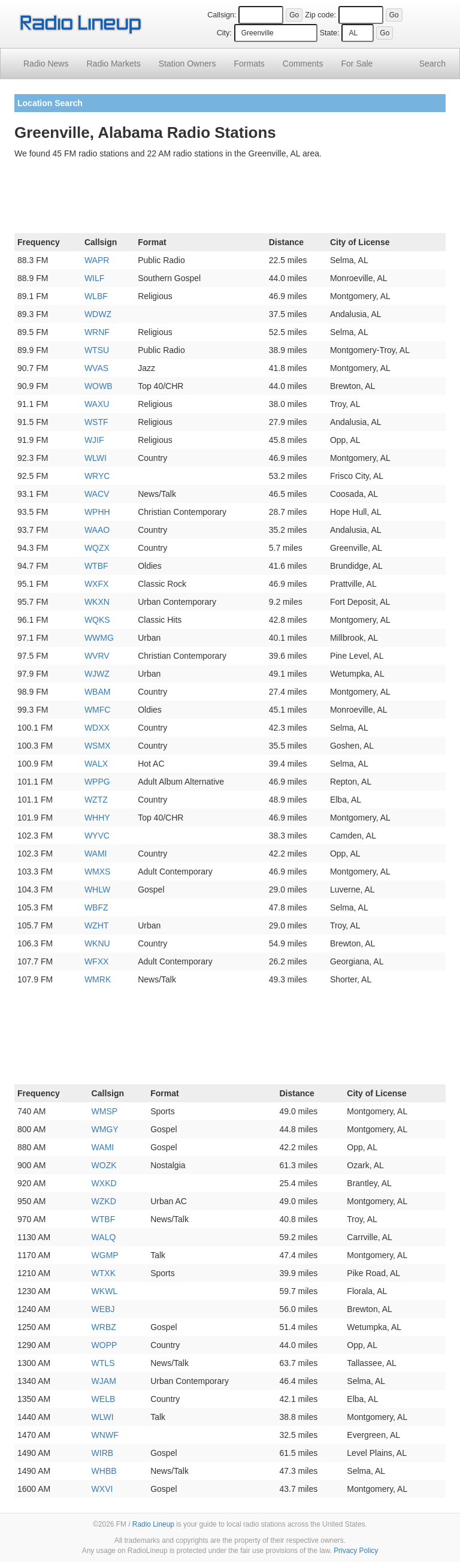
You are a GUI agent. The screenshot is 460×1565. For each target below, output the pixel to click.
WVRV (97, 656)
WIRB (103, 1453)
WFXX (96, 961)
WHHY (97, 817)
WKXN (97, 602)
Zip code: (320, 15)
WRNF (97, 332)
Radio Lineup (153, 1524)
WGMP (105, 1255)
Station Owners (187, 63)
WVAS (96, 368)
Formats (249, 63)
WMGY (105, 1129)
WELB (104, 1399)
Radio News (45, 63)
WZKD (104, 1201)
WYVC (97, 835)
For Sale (357, 63)
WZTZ (96, 799)
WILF (94, 278)
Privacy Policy (356, 1550)
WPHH (97, 512)
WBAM (97, 691)
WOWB (98, 386)
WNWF (105, 1435)
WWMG (99, 638)
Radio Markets (113, 63)
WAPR (96, 260)
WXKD (104, 1183)
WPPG (97, 781)
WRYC (97, 476)
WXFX (96, 584)
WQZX (97, 548)
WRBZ (104, 1327)
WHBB (104, 1471)
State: (330, 33)
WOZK (104, 1165)
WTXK (104, 1273)
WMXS (97, 871)
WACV (96, 494)
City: (224, 33)
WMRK (97, 979)
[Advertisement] (230, 198)
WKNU (97, 943)
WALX (96, 763)
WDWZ (97, 314)
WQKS (97, 620)
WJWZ (97, 674)
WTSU (96, 350)
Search (432, 63)
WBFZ (96, 907)
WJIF (94, 440)
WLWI (95, 458)
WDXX (97, 727)
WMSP (105, 1111)
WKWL (105, 1291)
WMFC (97, 709)
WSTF (96, 422)
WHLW (97, 889)
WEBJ (103, 1309)
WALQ (104, 1237)
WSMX (97, 745)
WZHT (96, 925)
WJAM (104, 1381)
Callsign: (221, 15)
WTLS (103, 1363)
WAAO (97, 530)
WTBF (96, 566)
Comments (303, 63)
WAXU (96, 404)
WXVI (102, 1489)
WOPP (104, 1345)
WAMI (95, 853)
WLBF (96, 296)
